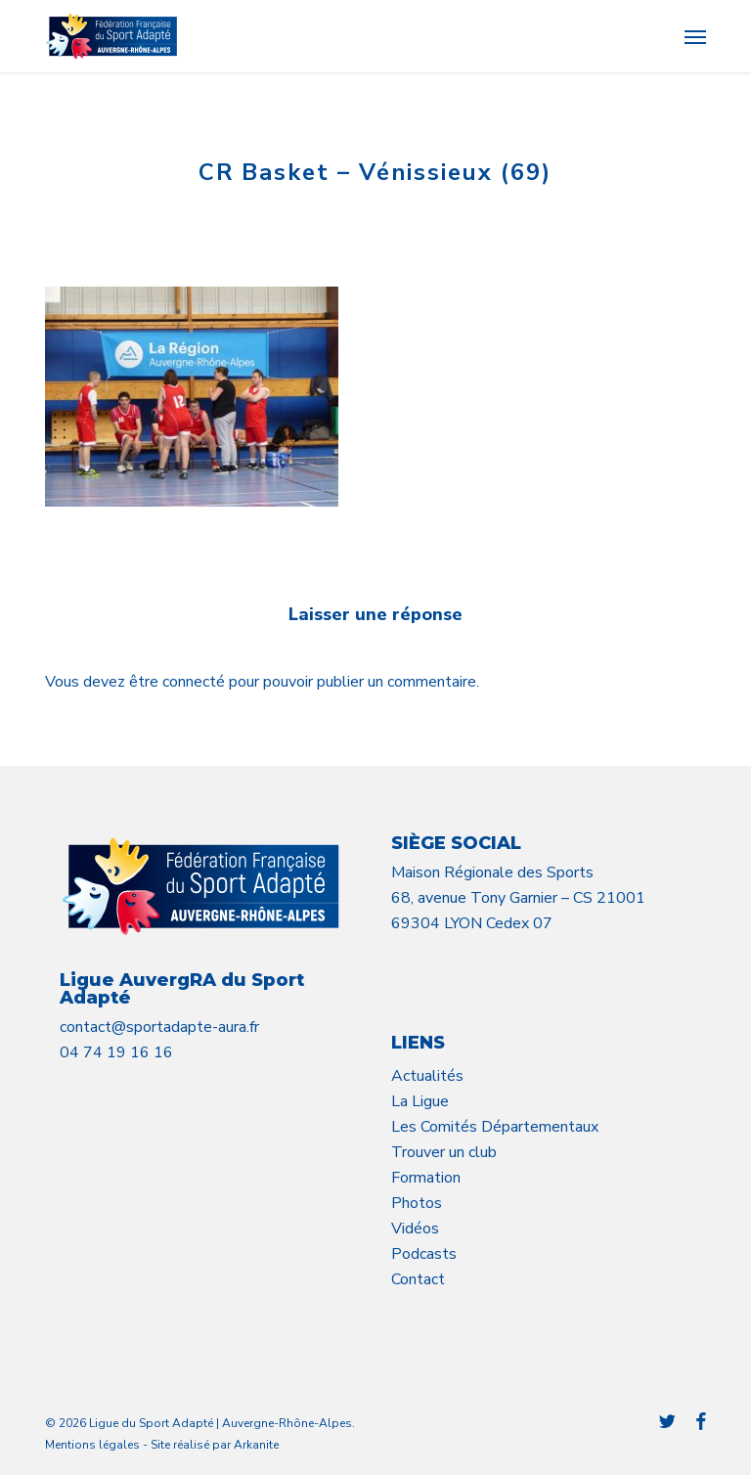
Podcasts (424, 1254)
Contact (418, 1279)
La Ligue (420, 1101)
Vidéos (415, 1228)
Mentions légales (92, 1445)
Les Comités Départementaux (494, 1127)
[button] (695, 36)
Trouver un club (444, 1152)
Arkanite (256, 1445)
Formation (426, 1177)
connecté (195, 682)
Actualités (427, 1076)
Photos (416, 1203)
